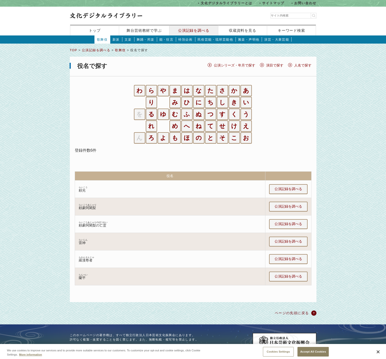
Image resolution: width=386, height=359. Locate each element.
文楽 (128, 39)
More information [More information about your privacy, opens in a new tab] (30, 357)
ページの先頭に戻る (292, 313)
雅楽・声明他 (248, 39)
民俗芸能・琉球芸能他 (215, 39)
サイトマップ (273, 3)
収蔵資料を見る (242, 30)
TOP (73, 50)
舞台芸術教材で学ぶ (144, 30)
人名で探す (303, 65)
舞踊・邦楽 (145, 39)
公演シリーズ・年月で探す (234, 65)
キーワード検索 (291, 30)
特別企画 (185, 39)
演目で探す (274, 65)
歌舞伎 (102, 39)
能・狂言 (166, 39)
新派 (116, 39)
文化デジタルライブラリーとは (226, 3)
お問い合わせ (305, 3)
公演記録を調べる (193, 30)
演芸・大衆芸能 (276, 39)
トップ (95, 30)
